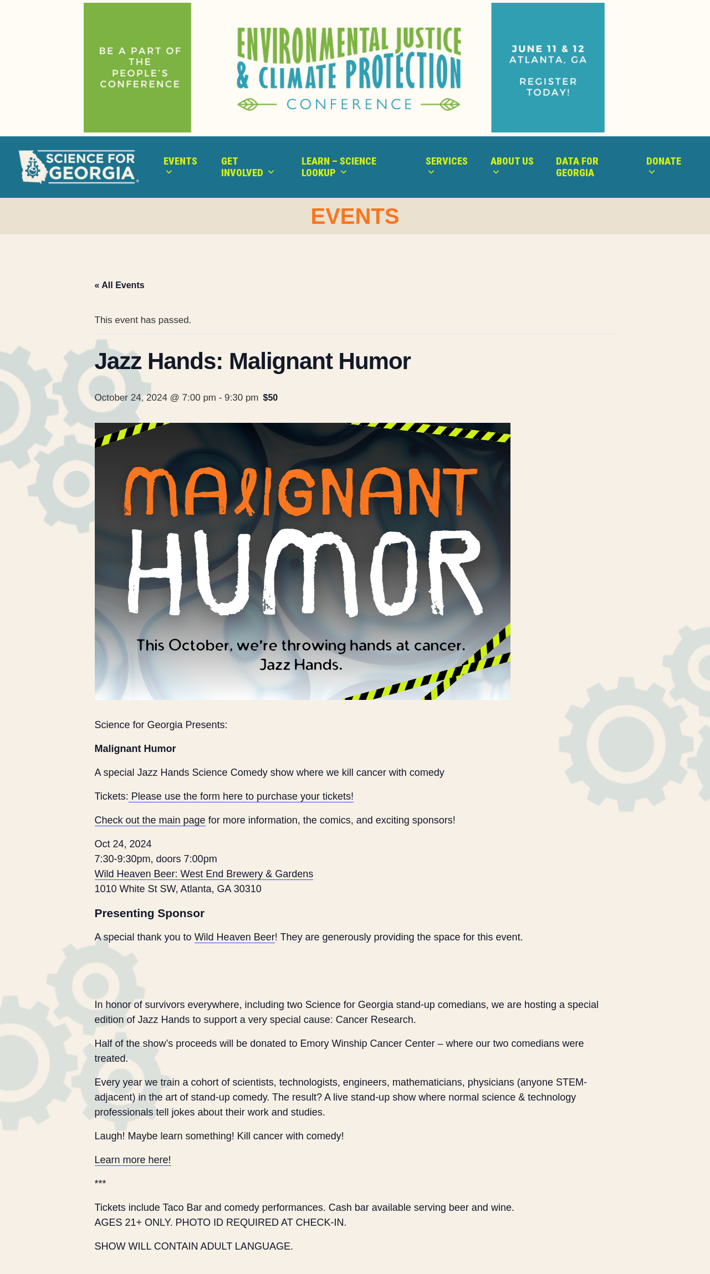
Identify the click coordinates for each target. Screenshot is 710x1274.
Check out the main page (150, 820)
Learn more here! (133, 1159)
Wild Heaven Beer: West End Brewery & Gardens (204, 873)
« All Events (120, 285)
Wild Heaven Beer (235, 937)
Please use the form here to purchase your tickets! (241, 796)
